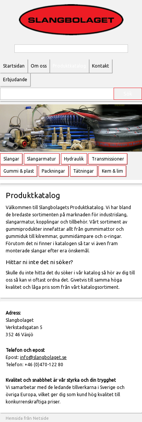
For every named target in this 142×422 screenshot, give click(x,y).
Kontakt (100, 65)
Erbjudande (15, 79)
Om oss (39, 65)
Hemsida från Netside (27, 418)
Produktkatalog (69, 65)
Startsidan (14, 65)
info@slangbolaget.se (43, 357)
